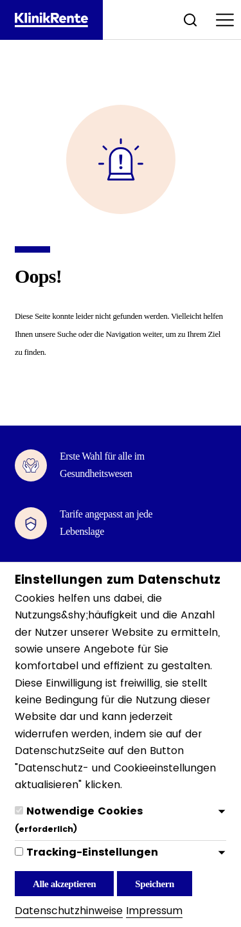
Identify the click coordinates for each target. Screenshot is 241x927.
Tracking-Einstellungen (92, 852)
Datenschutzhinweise (69, 910)
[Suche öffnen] (190, 19)
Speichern (154, 884)
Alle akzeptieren (64, 884)
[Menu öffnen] (225, 19)
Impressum (154, 910)
